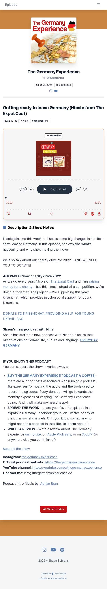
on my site (33, 434)
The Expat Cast (62, 281)
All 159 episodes (53, 509)
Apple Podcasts (59, 434)
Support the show (16, 449)
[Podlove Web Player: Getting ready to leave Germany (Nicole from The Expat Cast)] (53, 174)
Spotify (87, 434)
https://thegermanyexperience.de (70, 462)
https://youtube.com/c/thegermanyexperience (67, 467)
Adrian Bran (49, 483)
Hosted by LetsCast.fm (53, 573)
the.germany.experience (39, 457)
